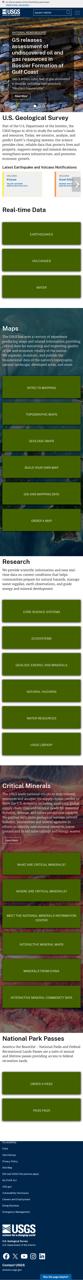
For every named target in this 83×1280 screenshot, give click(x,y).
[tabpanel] (41, 65)
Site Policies (9, 1155)
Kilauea (11, 179)
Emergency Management (16, 1212)
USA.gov (7, 1186)
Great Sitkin (66, 179)
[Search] (69, 13)
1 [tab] (35, 106)
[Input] (52, 13)
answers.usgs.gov (12, 1269)
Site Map (7, 1167)
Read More (21, 96)
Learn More (11, 840)
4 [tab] (48, 106)
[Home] (11, 15)
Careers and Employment (16, 1199)
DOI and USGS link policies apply (20, 1174)
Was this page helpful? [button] (56, 1277)
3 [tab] (43, 106)
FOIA (5, 1148)
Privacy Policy (10, 1161)
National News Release (29, 32)
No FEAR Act (9, 1180)
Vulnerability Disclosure (15, 1193)
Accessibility (9, 1142)
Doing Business (10, 1205)
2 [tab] (39, 106)
